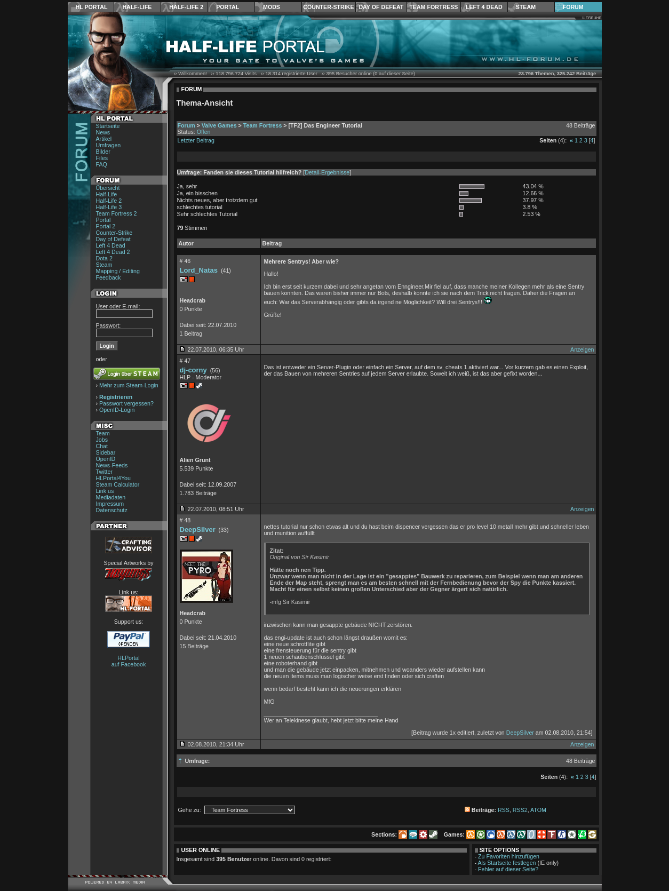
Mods (271, 7)
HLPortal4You (113, 478)
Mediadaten (111, 497)
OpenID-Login (116, 410)
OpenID (106, 459)
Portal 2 (106, 226)
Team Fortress (433, 7)
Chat (102, 446)
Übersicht (108, 188)
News (103, 132)
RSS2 (520, 810)
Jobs (102, 439)
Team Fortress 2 (116, 213)
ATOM (538, 810)
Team (103, 433)
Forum (573, 7)
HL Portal (92, 7)
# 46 (185, 261)
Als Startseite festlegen (507, 863)
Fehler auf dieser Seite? (508, 869)
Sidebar (106, 452)
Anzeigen (582, 349)
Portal (227, 7)
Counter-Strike (328, 7)
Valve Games (219, 125)
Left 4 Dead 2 (113, 252)
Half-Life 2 (186, 7)
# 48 (185, 520)
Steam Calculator (118, 484)
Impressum (110, 503)
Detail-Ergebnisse (327, 172)
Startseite (108, 126)
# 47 (185, 360)
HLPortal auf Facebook (128, 661)
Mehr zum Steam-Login (128, 385)
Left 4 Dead (484, 7)
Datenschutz (112, 510)
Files (102, 158)
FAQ (101, 164)
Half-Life (137, 7)
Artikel (104, 139)
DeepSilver (198, 530)
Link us (105, 491)
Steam (526, 7)
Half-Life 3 (109, 207)
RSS (503, 810)
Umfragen (108, 145)
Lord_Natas (199, 270)
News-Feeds (112, 465)
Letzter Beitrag (196, 140)
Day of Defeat (381, 7)
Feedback (108, 277)
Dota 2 (104, 258)
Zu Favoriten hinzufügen (508, 856)
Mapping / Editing (118, 271)
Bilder (103, 151)
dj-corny (193, 370)
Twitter (104, 471)
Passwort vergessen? (126, 403)
